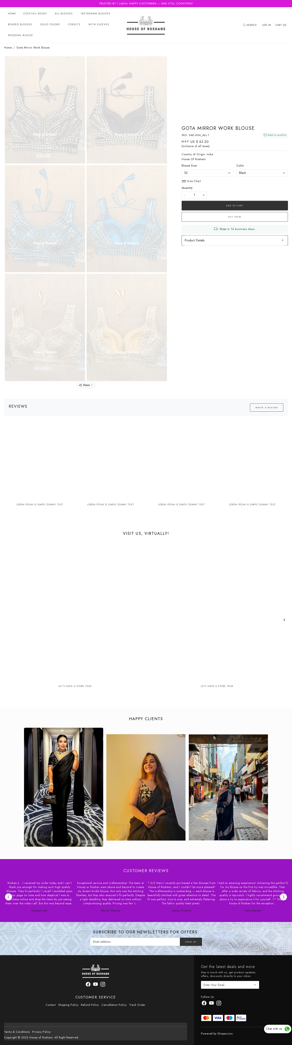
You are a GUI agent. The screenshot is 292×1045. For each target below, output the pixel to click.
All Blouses (64, 13)
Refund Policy (90, 1005)
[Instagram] (219, 1004)
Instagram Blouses (96, 13)
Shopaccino (225, 1033)
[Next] (284, 620)
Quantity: (187, 188)
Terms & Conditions (17, 1032)
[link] (250, 25)
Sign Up (190, 941)
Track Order (137, 1005)
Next (283, 896)
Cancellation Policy (114, 1005)
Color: (240, 165)
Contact (51, 1005)
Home (12, 13)
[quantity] (194, 195)
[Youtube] (211, 1004)
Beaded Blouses (20, 24)
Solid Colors (50, 24)
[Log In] (266, 25)
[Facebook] (204, 1004)
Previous (8, 896)
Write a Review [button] (266, 407)
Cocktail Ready (35, 13)
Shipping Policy (68, 1005)
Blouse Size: (190, 165)
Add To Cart (234, 205)
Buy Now (234, 216)
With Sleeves (98, 24)
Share (84, 385)
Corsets (74, 24)
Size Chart (191, 181)
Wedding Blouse (20, 35)
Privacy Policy (41, 1032)
